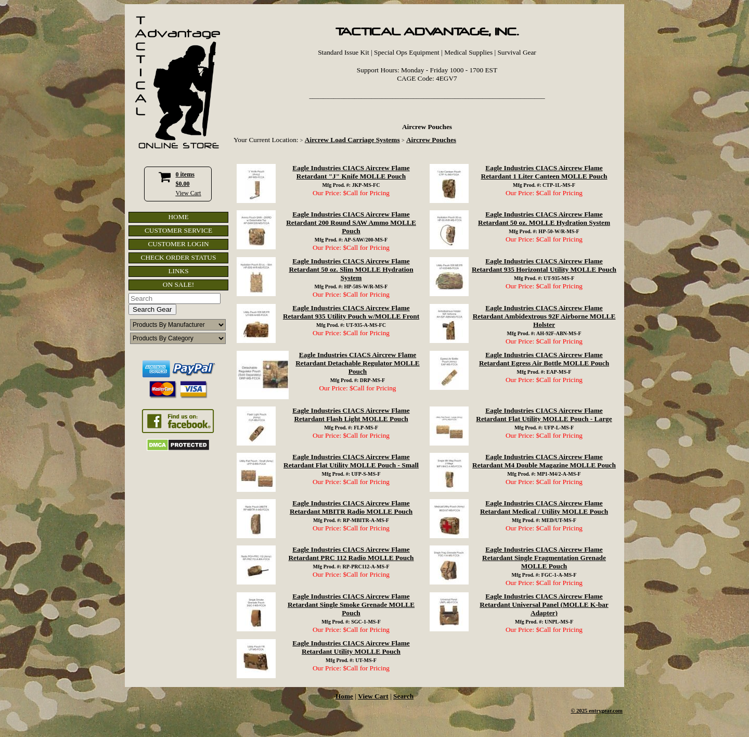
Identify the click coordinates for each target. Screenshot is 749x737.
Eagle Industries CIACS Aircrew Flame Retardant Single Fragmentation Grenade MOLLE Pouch (544, 557)
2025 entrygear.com (599, 711)
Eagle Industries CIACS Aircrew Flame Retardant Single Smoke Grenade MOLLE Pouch (351, 604)
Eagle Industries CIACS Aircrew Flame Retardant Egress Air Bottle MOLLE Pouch (544, 359)
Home (344, 696)
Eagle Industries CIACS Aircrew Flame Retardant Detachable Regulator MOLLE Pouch (357, 363)
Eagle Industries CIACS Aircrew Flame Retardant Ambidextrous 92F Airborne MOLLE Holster (544, 316)
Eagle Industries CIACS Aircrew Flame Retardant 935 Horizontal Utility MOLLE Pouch (544, 265)
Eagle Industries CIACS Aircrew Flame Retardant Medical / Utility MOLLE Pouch (544, 507)
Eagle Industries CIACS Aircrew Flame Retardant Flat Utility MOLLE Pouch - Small (351, 461)
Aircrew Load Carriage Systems (352, 140)
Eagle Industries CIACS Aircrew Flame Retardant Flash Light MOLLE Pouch (350, 414)
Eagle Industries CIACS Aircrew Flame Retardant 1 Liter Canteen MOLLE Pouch (544, 172)
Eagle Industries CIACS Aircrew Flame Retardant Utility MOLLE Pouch (350, 647)
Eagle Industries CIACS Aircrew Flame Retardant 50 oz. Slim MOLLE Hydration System (351, 269)
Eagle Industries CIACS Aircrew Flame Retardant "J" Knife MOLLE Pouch (350, 172)
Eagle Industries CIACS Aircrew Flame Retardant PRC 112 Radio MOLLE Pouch (351, 553)
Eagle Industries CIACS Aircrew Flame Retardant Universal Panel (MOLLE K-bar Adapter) (544, 604)
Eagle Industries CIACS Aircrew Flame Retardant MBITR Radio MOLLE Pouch (351, 507)
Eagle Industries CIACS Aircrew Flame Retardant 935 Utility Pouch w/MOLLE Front (351, 312)
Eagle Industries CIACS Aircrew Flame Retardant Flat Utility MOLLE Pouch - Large (544, 414)
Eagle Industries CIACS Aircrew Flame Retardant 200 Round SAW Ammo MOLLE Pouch (351, 222)
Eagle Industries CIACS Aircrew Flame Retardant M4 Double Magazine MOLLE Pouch (544, 461)
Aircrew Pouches (431, 140)
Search (403, 696)
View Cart (188, 193)
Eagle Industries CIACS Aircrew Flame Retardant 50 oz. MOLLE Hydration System (544, 218)
